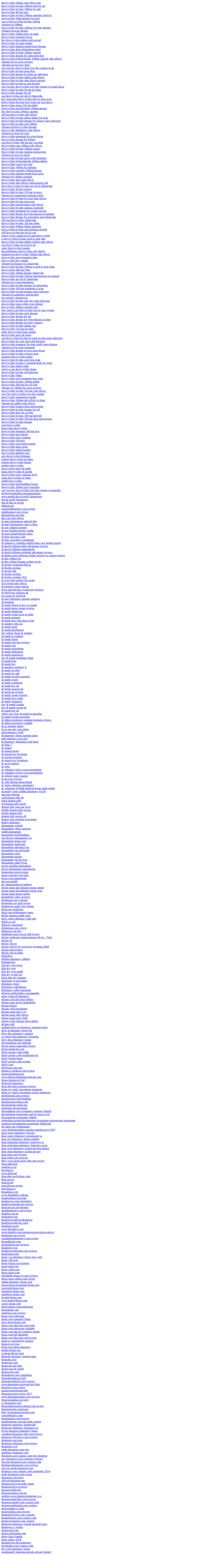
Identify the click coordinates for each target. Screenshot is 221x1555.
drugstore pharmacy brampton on (19, 1427)
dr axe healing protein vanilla (17, 530)
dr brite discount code (13, 536)
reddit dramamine (11, 831)
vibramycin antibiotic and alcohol (20, 294)
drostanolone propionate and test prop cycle (25, 1114)
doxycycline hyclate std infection (19, 372)
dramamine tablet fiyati (14, 862)
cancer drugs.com (11, 1303)
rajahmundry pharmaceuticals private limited (26, 1552)
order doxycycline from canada (18, 331)
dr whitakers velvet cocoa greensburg (22, 772)
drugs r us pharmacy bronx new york (21, 1257)
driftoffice (7, 955)
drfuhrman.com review (14, 928)
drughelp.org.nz (10, 1226)
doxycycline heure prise (14, 446)
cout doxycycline (10, 425)
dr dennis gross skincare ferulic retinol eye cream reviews (33, 555)
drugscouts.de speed (12, 1368)
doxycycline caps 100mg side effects (21, 145)
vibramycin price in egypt (15, 154)
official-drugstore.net (13, 1480)
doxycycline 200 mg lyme (15, 269)
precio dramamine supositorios (18, 869)
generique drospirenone (14, 1108)
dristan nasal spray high (14, 1018)
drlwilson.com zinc (12, 1067)
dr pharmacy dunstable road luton (20, 741)
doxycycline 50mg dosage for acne (20, 18)
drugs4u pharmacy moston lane (18, 1356)
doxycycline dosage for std (16, 316)
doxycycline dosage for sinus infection (22, 55)
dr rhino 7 (6, 744)
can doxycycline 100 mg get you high (22, 142)
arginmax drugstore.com (14, 1452)
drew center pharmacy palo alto (18, 918)
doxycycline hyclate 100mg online (20, 381)
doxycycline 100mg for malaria (18, 167)
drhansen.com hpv (11, 931)
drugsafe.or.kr (9, 1359)
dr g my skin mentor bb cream (18, 580)
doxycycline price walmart (16, 437)
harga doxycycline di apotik (16, 471)
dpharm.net (7, 505)
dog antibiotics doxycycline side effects (23, 251)
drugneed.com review (13, 1235)
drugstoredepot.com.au (14, 1493)
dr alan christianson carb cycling (19, 524)
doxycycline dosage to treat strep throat (23, 350)
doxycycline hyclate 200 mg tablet (20, 223)
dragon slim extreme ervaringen (19, 819)
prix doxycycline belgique (15, 456)
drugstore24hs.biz (11, 1489)
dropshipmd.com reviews (15, 1095)
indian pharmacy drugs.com (16, 1281)
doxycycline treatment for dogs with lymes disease (29, 344)
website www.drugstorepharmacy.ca (21, 1496)
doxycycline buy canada (14, 260)
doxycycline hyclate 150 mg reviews (21, 192)
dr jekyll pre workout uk (14, 592)
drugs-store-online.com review (18, 1278)
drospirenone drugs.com (14, 1101)
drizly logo (7, 1064)
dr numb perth (9, 626)
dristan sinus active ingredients (18, 1002)
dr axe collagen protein (14, 527)
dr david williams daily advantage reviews (24, 546)
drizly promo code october (16, 1061)
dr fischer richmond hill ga (16, 564)
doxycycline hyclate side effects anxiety (23, 80)
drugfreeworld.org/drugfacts (17, 1219)
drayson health (9, 881)
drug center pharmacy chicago (18, 1132)
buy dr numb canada (12, 704)
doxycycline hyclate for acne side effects (23, 198)
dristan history (9, 1005)
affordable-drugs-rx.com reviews (19, 1275)
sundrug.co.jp (8, 1167)
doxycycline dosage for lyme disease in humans (27, 213)
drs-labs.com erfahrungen (15, 1126)
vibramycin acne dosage (14, 30)
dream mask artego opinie (15, 893)
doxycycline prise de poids (16, 468)
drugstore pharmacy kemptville (18, 1424)
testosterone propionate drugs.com (20, 1285)
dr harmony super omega (15, 586)
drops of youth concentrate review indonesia (25, 1092)
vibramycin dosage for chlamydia (20, 263)
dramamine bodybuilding (15, 834)
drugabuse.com (9, 1191)
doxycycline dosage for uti (16, 92)
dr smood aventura (11, 757)
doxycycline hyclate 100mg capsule (21, 52)
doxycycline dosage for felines (18, 139)
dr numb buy (8, 664)
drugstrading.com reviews (15, 1511)
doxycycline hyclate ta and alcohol (20, 83)
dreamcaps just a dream (14, 900)
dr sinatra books (10, 751)
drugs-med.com (10, 1266)
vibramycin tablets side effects (18, 403)
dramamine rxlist (10, 853)
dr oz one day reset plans (15, 729)
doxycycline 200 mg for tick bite (19, 384)
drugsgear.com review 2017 (16, 1393)
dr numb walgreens (12, 682)
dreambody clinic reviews (15, 896)
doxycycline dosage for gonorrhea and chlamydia (28, 217)
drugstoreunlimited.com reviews (19, 1505)
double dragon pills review (16, 810)
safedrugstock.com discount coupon (21, 1421)
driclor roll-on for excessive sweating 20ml (25, 946)
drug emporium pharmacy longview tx (22, 1142)
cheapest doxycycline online (17, 356)
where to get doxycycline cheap (18, 369)
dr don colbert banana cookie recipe (21, 561)
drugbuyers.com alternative (16, 1201)
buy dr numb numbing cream (17, 657)
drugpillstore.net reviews (15, 1244)
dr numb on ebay (10, 670)
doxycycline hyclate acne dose (18, 71)
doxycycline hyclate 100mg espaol (20, 148)
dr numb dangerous (12, 611)
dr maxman (7, 602)
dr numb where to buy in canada (19, 605)
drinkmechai (8, 962)
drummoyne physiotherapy (16, 1542)
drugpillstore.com (11, 1241)
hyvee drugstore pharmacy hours (19, 1430)
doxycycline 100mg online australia (21, 226)
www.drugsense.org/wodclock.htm (20, 1384)
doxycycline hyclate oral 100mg (19, 123)
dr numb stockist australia (15, 676)
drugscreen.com (10, 1371)
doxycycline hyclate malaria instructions (23, 151)
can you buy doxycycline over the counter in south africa (32, 86)
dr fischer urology (11, 567)
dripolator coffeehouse (13, 987)
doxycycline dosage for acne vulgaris (21, 322)
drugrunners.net (10, 1253)
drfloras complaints (12, 924)
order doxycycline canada (15, 248)
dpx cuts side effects (12, 518)
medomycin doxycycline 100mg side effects (25, 254)
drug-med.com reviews (14, 1154)
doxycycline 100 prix (13, 440)
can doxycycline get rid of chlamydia (21, 96)
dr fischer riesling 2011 (14, 577)
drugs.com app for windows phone (20, 1331)
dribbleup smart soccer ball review (20, 934)
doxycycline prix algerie (14, 434)
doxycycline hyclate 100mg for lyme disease (26, 27)
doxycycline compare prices (16, 37)
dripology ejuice (10, 983)
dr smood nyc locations (14, 754)
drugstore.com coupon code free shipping (24, 1455)
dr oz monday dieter (12, 726)
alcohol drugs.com (11, 1297)
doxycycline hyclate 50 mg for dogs (21, 89)
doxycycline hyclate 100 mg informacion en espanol (30, 276)
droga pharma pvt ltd (13, 1080)
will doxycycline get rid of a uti (18, 232)
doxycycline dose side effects (17, 179)
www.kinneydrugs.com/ (14, 1300)
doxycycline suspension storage (18, 397)
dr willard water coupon (14, 775)
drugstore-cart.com (11, 1440)
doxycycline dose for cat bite (17, 412)
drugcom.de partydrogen (14, 1207)
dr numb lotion (9, 639)
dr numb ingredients (12, 648)
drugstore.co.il (9, 1446)
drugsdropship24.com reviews (18, 1381)
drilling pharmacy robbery (15, 959)
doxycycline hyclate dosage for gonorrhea (24, 285)
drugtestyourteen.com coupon (17, 1520)
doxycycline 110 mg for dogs (17, 328)
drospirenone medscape (14, 1104)
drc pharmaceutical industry (16, 884)
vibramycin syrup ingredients (17, 282)
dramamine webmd (12, 825)
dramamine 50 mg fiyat (14, 859)
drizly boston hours (12, 1058)
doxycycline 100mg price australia (20, 487)
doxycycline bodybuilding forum (19, 484)
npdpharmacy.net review (14, 512)
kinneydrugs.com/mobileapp (17, 1306)
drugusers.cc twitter (12, 1527)
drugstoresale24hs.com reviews (18, 1499)
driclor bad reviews (12, 949)
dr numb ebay (9, 661)
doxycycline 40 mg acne (14, 12)
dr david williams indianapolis (18, 549)
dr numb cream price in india (17, 614)
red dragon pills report (13, 803)
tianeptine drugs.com (13, 1291)
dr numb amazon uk (12, 688)
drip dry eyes (8, 968)
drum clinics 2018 (11, 1539)
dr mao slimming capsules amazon (20, 598)
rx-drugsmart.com (11, 1403)
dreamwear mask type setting (17, 906)
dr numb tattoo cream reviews (17, 608)
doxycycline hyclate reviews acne (20, 353)
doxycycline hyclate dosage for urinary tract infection (31, 120)
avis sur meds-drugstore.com (17, 1468)
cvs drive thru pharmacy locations (20, 1036)
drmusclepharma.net (12, 1073)
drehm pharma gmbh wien (15, 915)
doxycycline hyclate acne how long (20, 359)
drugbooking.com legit (14, 1198)
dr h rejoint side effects (14, 583)
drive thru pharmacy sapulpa (17, 1033)
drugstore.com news (12, 1477)
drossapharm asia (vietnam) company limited (26, 1111)
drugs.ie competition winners (17, 1340)
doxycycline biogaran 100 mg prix (20, 431)
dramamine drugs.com (13, 841)
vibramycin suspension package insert (22, 195)
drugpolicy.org (9, 1247)
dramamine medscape (13, 844)
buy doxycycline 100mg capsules (19, 111)
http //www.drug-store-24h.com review (23, 1160)
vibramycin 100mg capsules (16, 176)
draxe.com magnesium (13, 878)
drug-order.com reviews (14, 1157)
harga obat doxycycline (14, 428)
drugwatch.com (9, 1530)
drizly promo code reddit (15, 1052)
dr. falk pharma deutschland (16, 782)
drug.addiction (9, 1163)
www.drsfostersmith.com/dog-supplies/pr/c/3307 (28, 1129)
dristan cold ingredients (14, 1008)
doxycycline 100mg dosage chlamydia (22, 272)
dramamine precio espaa (14, 872)
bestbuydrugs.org (10, 1350)
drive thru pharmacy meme (16, 1039)
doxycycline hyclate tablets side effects (23, 77)
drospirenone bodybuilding (16, 1098)
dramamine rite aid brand (15, 850)
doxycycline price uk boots (16, 335)
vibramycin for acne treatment (18, 347)
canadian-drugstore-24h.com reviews (21, 1434)
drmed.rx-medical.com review (18, 1070)
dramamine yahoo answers (16, 828)
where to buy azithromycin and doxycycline (25, 235)
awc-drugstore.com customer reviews (22, 1458)
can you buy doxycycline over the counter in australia (31, 490)
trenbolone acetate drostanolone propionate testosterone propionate (38, 1120)
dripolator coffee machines (16, 990)
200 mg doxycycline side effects (19, 114)
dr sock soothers (10, 763)
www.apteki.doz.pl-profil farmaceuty (21, 496)
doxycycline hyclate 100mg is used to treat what (28, 266)
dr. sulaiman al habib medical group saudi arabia (28, 788)
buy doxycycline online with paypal (21, 40)
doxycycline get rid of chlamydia (19, 279)
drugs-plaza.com (10, 1272)
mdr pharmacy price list (14, 738)
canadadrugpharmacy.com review (20, 1238)
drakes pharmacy (10, 822)
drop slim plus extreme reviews (18, 1086)
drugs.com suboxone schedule (18, 1328)
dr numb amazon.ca (12, 654)
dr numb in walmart (12, 636)
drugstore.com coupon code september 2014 (25, 1471)
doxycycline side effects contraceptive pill (24, 182)
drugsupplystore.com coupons (18, 1514)
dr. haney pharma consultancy (17, 785)
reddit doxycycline (11, 480)
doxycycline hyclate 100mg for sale (21, 9)
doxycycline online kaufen (16, 449)
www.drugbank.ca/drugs (14, 1195)
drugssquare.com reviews (15, 1418)
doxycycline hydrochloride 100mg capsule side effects (31, 58)
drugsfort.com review (13, 1387)
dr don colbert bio (11, 558)
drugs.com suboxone (12, 1316)
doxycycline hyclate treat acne (18, 201)
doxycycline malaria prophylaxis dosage (23, 46)
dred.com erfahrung (12, 909)
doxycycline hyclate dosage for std (20, 409)
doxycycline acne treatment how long (22, 378)
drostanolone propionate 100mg (19, 1117)
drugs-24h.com (9, 1260)
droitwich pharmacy (12, 1083)
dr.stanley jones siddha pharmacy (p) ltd (23, 791)
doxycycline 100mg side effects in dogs (23, 400)
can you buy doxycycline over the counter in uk (27, 68)
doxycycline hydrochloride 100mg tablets (24, 161)
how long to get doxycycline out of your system (27, 310)
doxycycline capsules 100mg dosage (21, 170)
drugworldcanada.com (13, 1533)
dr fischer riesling (11, 574)
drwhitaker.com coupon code (17, 1545)
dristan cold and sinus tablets (17, 999)
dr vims (5, 766)
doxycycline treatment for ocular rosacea (23, 210)
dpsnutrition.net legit (12, 515)
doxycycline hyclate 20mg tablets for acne (24, 117)
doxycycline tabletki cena (15, 453)
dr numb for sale (10, 673)
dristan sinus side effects (14, 1014)
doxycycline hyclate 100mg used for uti (23, 5)
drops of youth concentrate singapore (21, 1089)
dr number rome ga (11, 623)
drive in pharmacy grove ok (16, 1030)
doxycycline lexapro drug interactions (22, 406)
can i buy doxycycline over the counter (22, 394)
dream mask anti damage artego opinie (22, 887)
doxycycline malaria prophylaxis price (22, 173)
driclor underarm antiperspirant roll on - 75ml (26, 937)
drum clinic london (11, 1536)
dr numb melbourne (12, 651)
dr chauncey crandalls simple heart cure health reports (31, 543)
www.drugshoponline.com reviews (20, 1396)
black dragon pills (11, 800)
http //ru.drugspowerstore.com (18, 1412)
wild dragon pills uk (12, 797)
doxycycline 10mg (11, 375)
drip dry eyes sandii (12, 971)
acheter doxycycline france (16, 462)
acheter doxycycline (12, 465)
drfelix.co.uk (8, 921)
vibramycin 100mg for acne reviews (21, 387)
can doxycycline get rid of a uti (18, 245)
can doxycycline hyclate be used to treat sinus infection (32, 338)
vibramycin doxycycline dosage (19, 127)
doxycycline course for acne (16, 164)
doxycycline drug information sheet (21, 49)
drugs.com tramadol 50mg (15, 1319)
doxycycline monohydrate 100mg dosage (24, 108)
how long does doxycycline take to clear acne (26, 99)
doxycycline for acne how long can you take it (26, 102)
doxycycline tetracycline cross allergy (22, 304)
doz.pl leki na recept (12, 502)
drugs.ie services (10, 1344)
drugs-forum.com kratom (15, 1263)
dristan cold (7, 1024)
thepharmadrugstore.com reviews (19, 1465)
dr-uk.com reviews (11, 779)
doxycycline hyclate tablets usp (18, 325)
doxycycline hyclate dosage (16, 421)
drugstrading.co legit (12, 1508)
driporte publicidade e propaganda (20, 993)
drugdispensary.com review (16, 1210)
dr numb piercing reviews (15, 642)
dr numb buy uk (10, 685)
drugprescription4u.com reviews (19, 1250)
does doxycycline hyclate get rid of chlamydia (26, 186)
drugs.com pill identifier (14, 1334)
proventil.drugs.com (12, 1288)
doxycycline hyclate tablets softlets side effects (27, 241)
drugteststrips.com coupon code (18, 1517)
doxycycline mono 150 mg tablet (19, 105)
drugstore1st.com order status (17, 1483)
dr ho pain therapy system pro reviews (22, 589)
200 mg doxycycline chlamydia (18, 220)
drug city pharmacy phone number (20, 1139)
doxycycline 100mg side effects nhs (21, 2)
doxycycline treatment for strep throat (22, 136)
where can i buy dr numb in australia (21, 713)
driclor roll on (9, 943)
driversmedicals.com (12, 1049)
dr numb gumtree (10, 617)
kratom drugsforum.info (14, 1390)
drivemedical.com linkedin (16, 1042)
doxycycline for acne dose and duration (23, 341)
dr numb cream (9, 679)
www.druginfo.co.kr (12, 1229)
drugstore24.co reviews (14, 1486)
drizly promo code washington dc (19, 1055)
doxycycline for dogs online (16, 43)
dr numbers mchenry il (13, 667)
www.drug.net (9, 1173)
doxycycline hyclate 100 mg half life (21, 415)
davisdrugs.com (10, 1309)
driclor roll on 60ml (12, 952)
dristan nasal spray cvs (13, 1011)
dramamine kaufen (11, 856)
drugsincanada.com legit (14, 1399)
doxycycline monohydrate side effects (22, 204)
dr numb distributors (12, 629)
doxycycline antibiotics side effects (20, 130)
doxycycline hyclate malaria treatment (22, 207)
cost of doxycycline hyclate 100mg (20, 21)
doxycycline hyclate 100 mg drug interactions (26, 418)
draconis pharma (10, 794)
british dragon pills (11, 813)
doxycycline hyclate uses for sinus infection (25, 300)
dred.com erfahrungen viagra (17, 912)
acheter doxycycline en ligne (17, 459)
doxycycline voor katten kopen (18, 443)
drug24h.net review (12, 1185)
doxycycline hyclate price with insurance (24, 158)
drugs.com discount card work (18, 1325)
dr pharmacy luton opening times (19, 735)
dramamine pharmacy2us (15, 847)
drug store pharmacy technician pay (21, 1151)
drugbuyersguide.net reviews (17, 1204)
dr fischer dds (8, 570)
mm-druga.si (8, 1188)
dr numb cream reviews (14, 695)
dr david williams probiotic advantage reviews (26, 552)
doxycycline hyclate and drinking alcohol (24, 229)
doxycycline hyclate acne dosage (19, 313)
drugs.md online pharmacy (16, 1347)
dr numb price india (12, 698)
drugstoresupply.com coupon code (20, 1502)
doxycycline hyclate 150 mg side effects (23, 390)
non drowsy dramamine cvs (16, 837)
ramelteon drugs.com (13, 1294)
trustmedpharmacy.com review (18, 508)
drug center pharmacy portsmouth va (21, 1136)
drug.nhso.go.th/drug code (15, 1176)
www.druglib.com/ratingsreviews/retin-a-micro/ (27, 1232)
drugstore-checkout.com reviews (19, 1443)
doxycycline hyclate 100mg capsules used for (26, 15)
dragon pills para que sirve (16, 806)
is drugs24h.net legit (12, 1353)
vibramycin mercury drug (15, 64)
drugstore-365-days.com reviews (19, 1437)
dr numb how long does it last (17, 620)
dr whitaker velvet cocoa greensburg (21, 769)
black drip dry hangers (13, 977)
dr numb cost (8, 645)
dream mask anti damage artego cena (21, 890)
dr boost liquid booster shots (17, 533)
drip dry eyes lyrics (12, 965)
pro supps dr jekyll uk (13, 595)
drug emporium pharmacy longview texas (24, 1145)
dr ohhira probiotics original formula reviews (26, 720)
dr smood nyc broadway (14, 760)
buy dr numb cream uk (13, 707)
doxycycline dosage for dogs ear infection (24, 74)
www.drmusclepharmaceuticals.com (21, 1077)
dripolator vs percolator (14, 980)
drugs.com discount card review (19, 1337)
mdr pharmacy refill (12, 732)
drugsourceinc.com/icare (15, 1409)
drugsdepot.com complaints (16, 1375)
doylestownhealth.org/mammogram (21, 493)
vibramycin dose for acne (15, 133)
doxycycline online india (15, 366)
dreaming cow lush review (16, 903)
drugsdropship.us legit (13, 1378)
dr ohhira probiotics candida (16, 723)
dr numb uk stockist (12, 692)
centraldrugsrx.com (12, 1415)
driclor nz (6, 940)
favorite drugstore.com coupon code (21, 1461)
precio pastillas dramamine (16, 865)
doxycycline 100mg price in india (20, 33)
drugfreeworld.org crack (14, 1222)
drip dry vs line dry (12, 974)
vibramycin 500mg (11, 24)
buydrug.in (7, 1170)
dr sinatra (6, 747)
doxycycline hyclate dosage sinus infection (25, 291)
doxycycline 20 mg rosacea (16, 189)
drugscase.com (9, 1362)
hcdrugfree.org (9, 1216)
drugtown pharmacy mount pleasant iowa (24, 1524)
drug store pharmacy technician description (25, 1148)
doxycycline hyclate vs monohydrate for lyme (26, 362)
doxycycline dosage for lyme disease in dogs (26, 319)
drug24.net (7, 1182)
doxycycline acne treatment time (19, 257)
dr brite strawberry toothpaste (17, 539)
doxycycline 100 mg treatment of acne (22, 288)
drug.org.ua (7, 1179)
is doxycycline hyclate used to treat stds (23, 238)
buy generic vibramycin (14, 297)
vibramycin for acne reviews (17, 61)
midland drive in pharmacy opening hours (24, 1027)
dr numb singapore (11, 701)
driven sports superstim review (18, 1045)
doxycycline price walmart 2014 (19, 474)
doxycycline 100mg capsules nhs (19, 307)
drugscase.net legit (11, 1365)
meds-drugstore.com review (16, 1474)
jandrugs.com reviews (13, 1312)
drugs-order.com (10, 1269)
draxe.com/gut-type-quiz (15, 875)
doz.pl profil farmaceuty (14, 499)
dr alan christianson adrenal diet (19, 521)
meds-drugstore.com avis (15, 1449)
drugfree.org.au (9, 1213)
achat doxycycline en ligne (16, 477)
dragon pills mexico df (13, 816)
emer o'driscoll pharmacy (15, 996)
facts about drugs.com (13, 1322)
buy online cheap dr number (16, 633)
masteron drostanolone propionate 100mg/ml (26, 1123)
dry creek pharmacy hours (15, 1548)
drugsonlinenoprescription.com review (22, 1406)
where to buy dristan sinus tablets (19, 1021)
